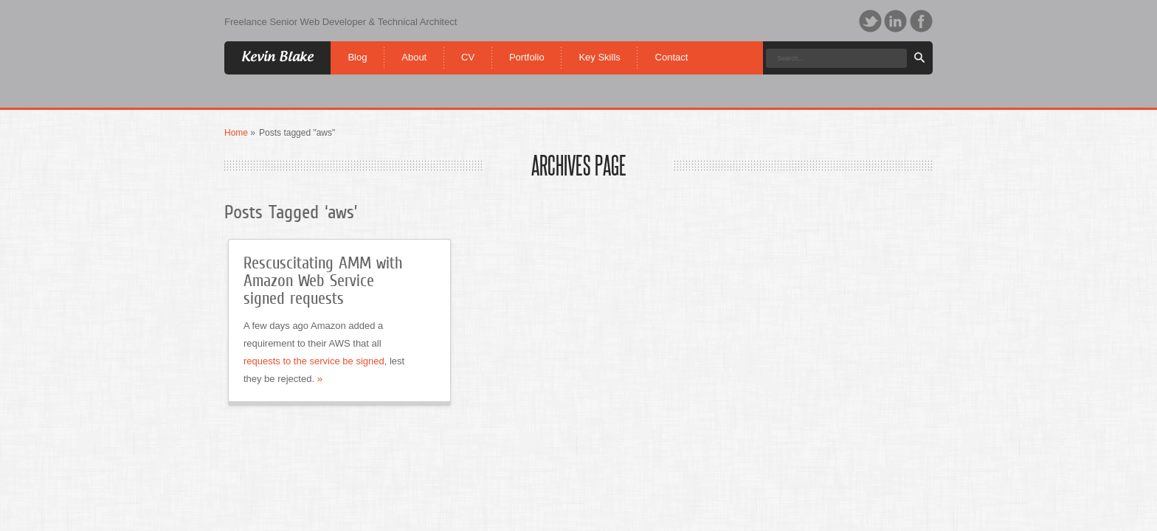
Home (236, 133)
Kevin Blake (277, 57)
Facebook (921, 21)
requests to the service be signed (314, 361)
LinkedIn (895, 21)
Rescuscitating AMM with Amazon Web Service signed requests (323, 280)
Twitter (870, 21)
